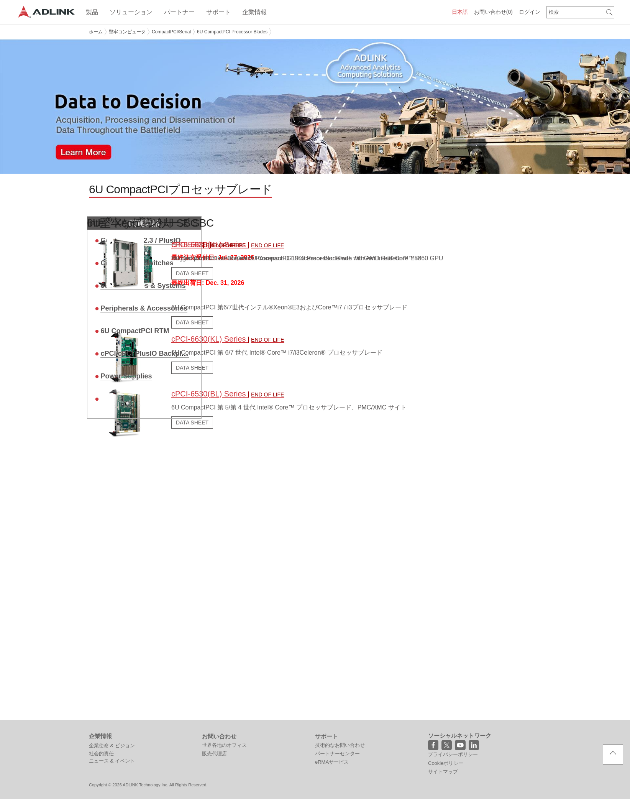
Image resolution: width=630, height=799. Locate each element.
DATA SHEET (192, 421)
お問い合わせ (493, 12)
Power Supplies (126, 375)
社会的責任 (101, 752)
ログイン (529, 12)
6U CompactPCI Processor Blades (232, 32)
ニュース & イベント (112, 760)
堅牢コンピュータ (127, 32)
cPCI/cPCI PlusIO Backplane (146, 352)
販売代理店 (214, 753)
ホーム (96, 32)
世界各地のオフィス (224, 744)
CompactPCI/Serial (171, 32)
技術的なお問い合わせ (340, 744)
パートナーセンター (337, 753)
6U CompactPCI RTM (134, 330)
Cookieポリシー (445, 762)
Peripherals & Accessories (143, 307)
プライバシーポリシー (453, 753)
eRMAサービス (332, 761)
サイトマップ (443, 770)
